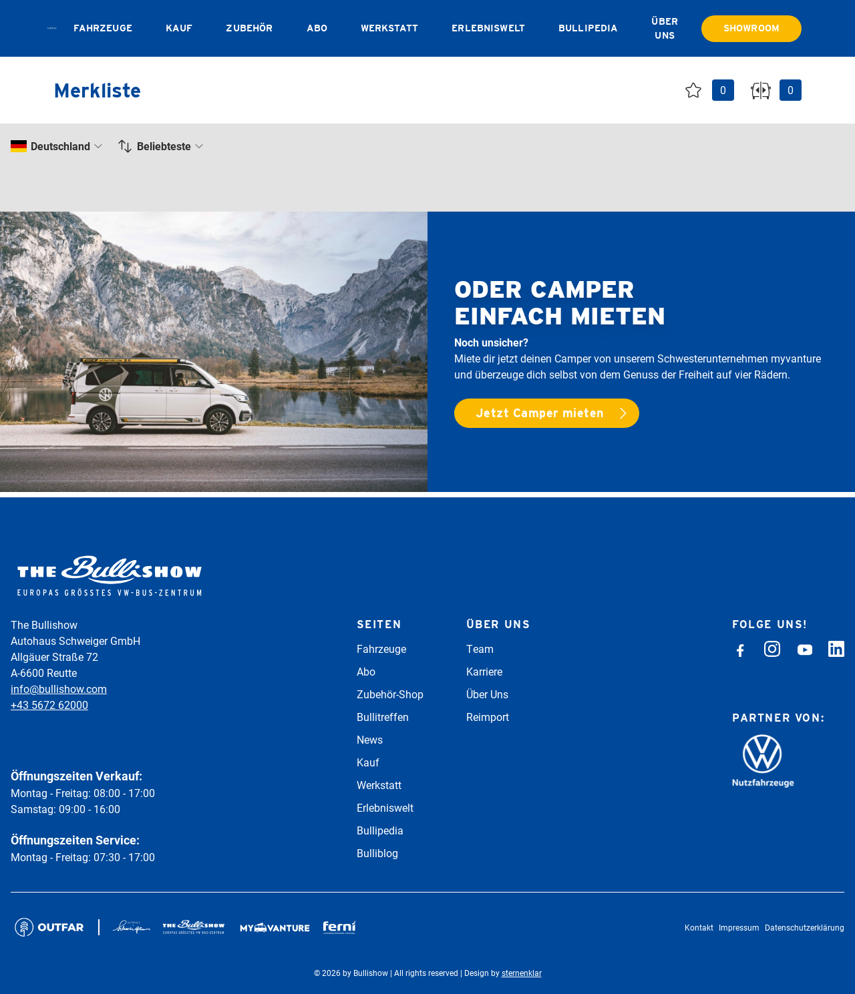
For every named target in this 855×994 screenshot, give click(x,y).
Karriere (484, 671)
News (370, 739)
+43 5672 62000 (49, 705)
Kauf (179, 28)
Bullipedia (588, 28)
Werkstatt (389, 28)
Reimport (487, 717)
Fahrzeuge (102, 28)
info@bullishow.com (59, 689)
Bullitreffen (383, 717)
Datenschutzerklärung (804, 927)
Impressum (739, 927)
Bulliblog (377, 853)
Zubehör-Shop (390, 694)
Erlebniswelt (488, 28)
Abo (317, 28)
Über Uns (487, 694)
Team (480, 649)
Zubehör (249, 28)
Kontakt (699, 927)
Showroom (751, 28)
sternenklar (522, 972)
